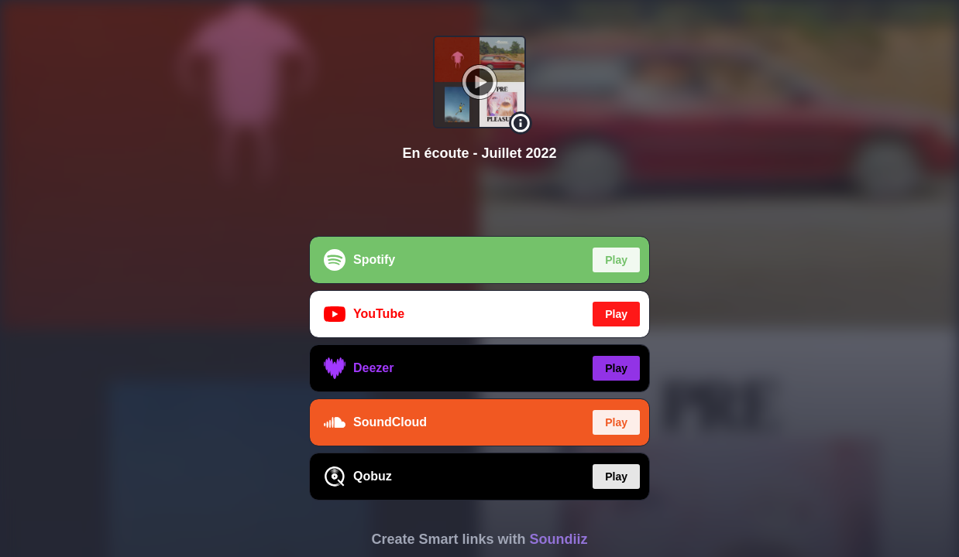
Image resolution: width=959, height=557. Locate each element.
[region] (479, 278)
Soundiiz (559, 539)
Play (616, 260)
